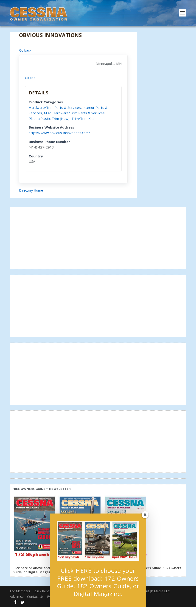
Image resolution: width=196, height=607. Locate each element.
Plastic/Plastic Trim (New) (49, 118)
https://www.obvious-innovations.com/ (59, 132)
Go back (25, 50)
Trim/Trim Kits (83, 118)
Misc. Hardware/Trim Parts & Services (74, 113)
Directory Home (31, 190)
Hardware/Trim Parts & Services (55, 107)
